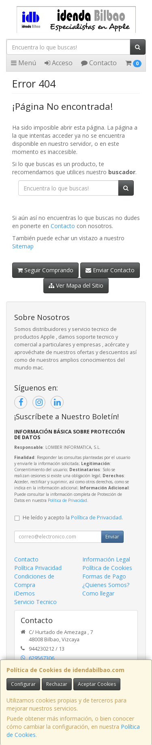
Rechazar (56, 684)
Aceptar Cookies (97, 684)
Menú (23, 62)
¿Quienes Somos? (105, 585)
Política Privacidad (38, 568)
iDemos (24, 593)
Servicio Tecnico (35, 602)
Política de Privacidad (67, 500)
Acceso (59, 62)
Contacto (99, 62)
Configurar (23, 684)
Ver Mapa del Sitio (76, 285)
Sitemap (23, 246)
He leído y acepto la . (73, 517)
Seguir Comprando (45, 270)
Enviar (112, 536)
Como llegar (98, 593)
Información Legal (106, 559)
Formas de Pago (104, 576)
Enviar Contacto (110, 270)
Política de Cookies (107, 568)
